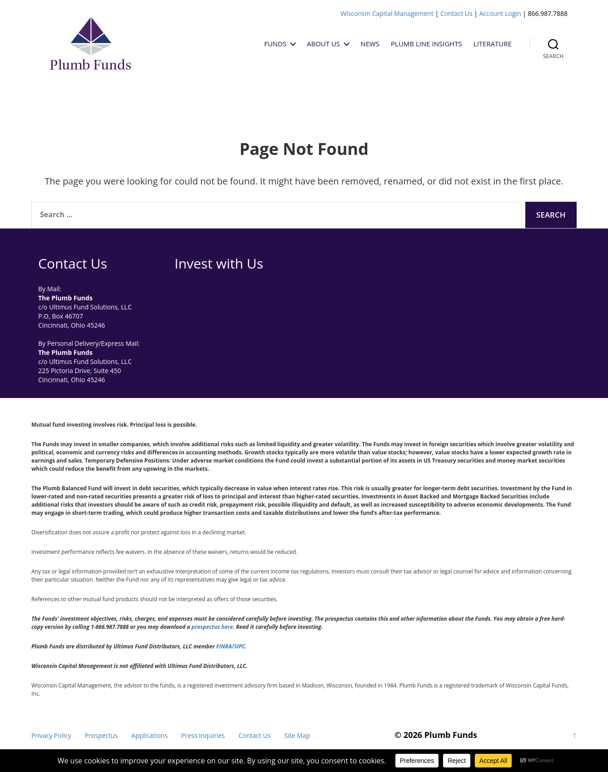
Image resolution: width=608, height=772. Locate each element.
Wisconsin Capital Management (387, 13)
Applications (149, 735)
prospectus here (212, 627)
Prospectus (101, 735)
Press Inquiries (203, 735)
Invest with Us (218, 263)
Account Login (500, 13)
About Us (323, 44)
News (369, 44)
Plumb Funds (450, 734)
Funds (275, 44)
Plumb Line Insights (426, 44)
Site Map (297, 735)
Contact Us (456, 13)
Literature (492, 44)
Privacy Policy (51, 735)
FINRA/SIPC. (231, 646)
